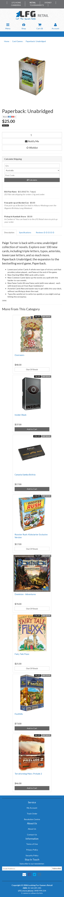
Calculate (32, 180)
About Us (32, 829)
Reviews (45, 232)
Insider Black (20, 415)
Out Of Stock (32, 369)
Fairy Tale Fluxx (22, 654)
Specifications (25, 232)
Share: (9, 117)
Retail (33, 3)
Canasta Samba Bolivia (25, 474)
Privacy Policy (32, 850)
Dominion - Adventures (25, 594)
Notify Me (32, 141)
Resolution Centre (32, 819)
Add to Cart (32, 429)
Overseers (19, 355)
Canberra (16, 5)
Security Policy (32, 855)
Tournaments (37, 5)
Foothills (19, 714)
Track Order (32, 813)
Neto (41, 893)
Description (9, 232)
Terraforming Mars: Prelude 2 (28, 773)
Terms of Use (32, 844)
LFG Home (16, 3)
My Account (32, 808)
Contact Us (32, 834)
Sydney (48, 3)
